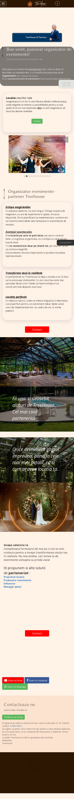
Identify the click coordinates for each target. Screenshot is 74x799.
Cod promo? (65, 242)
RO (64, 85)
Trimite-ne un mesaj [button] (13, 717)
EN (68, 85)
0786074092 (16, 726)
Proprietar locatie (14, 577)
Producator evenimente (17, 580)
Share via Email (13, 680)
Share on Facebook (37, 680)
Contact (37, 121)
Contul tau (66, 82)
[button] (13, 154)
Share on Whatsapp (15, 686)
